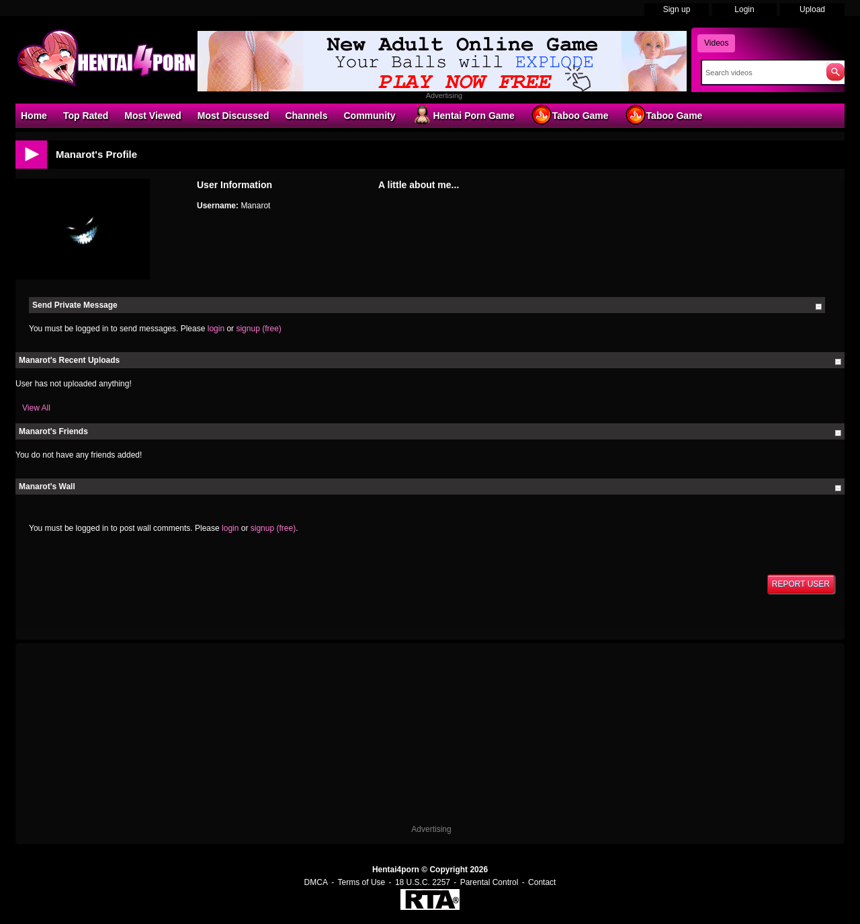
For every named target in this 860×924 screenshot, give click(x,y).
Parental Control (489, 882)
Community (369, 115)
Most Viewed (152, 115)
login (216, 328)
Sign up (677, 9)
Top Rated (85, 115)
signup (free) (258, 328)
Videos (716, 43)
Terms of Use (362, 882)
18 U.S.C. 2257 (422, 882)
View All (36, 408)
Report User (801, 584)
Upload (812, 9)
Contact (542, 882)
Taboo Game (570, 115)
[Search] (761, 72)
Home (34, 115)
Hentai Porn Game (462, 115)
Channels (306, 115)
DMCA (316, 882)
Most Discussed (233, 115)
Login (744, 9)
